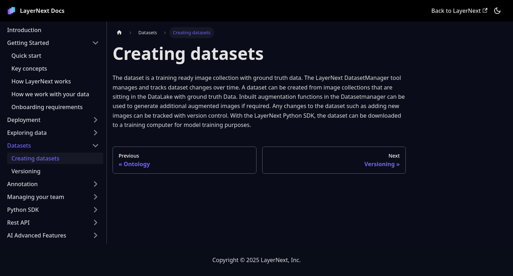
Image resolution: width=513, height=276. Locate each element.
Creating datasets (35, 158)
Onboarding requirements (47, 107)
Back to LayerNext (459, 11)
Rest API (18, 222)
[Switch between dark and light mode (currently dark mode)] (497, 10)
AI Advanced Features (36, 235)
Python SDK (23, 210)
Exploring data (27, 133)
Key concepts (29, 68)
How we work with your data (50, 94)
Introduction (24, 30)
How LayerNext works (41, 81)
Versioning (26, 171)
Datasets (19, 145)
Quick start (26, 56)
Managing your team (35, 197)
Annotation (22, 184)
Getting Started (28, 43)
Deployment (24, 120)
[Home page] (119, 32)
